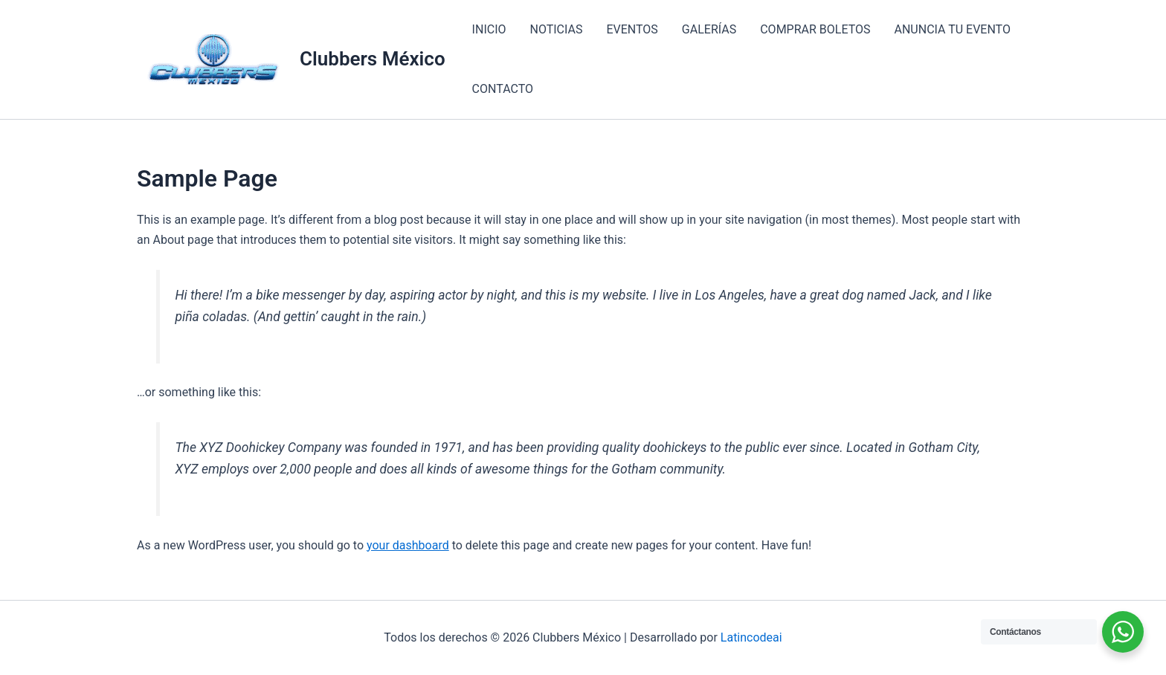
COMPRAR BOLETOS (815, 29)
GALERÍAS (709, 29)
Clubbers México (372, 59)
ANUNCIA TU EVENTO (953, 29)
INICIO (489, 29)
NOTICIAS (556, 29)
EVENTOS (631, 29)
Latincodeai (751, 637)
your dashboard (408, 545)
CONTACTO (502, 89)
